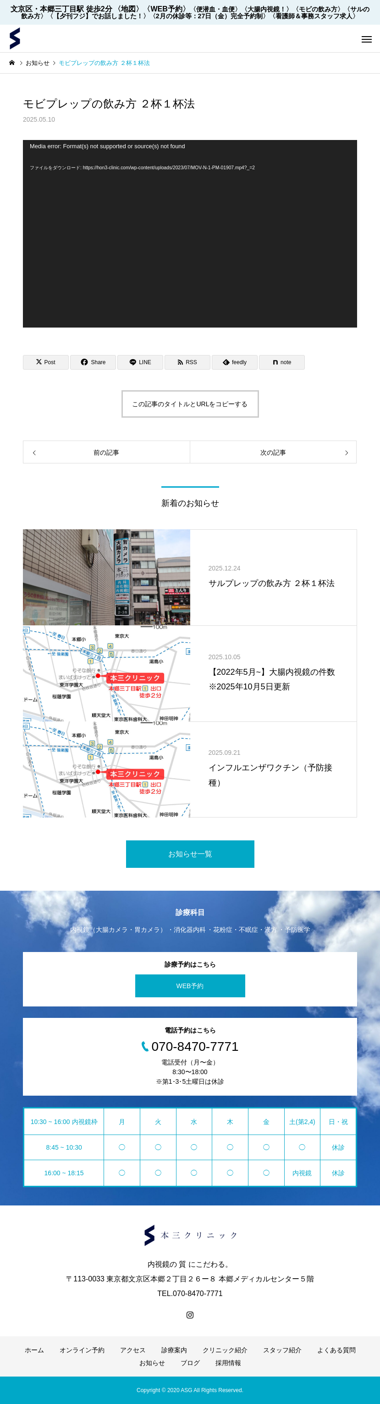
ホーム (34, 1350)
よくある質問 (336, 1350)
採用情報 (228, 1362)
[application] (190, 234)
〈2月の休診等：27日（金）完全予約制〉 (209, 16)
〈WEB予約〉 (166, 9)
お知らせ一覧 (190, 854)
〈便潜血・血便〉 (215, 9)
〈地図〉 (128, 9)
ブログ (190, 1362)
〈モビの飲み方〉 (318, 9)
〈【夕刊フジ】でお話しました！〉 (98, 16)
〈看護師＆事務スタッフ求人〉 (314, 16)
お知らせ (152, 1362)
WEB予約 (190, 986)
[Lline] (140, 362)
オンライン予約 (82, 1350)
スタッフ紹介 (282, 1350)
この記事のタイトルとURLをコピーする (190, 404)
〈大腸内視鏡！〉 (266, 9)
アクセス (133, 1350)
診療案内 (174, 1350)
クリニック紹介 (225, 1350)
